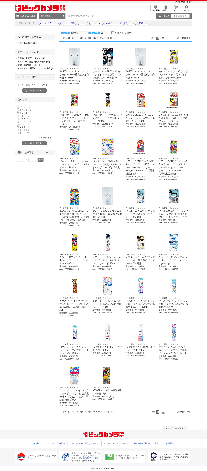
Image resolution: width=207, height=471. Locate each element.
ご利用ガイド (166, 9)
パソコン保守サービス (49, 23)
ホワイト (25, 110)
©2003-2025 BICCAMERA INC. (103, 468)
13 (107, 38)
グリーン (25, 121)
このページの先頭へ (175, 428)
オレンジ (24, 132)
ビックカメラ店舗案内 (54, 443)
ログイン (186, 9)
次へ (112, 38)
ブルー (24, 118)
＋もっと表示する (44, 138)
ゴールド (24, 130)
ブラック (24, 107)
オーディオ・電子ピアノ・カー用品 (35, 68)
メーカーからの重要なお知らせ (84, 443)
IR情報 (189, 2)
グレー (23, 113)
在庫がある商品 (27, 43)
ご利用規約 (180, 2)
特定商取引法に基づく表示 (146, 443)
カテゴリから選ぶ (28, 16)
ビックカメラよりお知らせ (116, 443)
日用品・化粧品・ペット (31, 58)
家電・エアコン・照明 (29, 65)
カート (176, 9)
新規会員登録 (155, 9)
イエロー (24, 127)
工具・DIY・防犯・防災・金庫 (33, 61)
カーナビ (131, 23)
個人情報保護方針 (86, 458)
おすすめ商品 (69, 23)
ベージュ (24, 124)
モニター (83, 23)
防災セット (144, 23)
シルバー (24, 116)
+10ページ (97, 38)
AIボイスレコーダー (114, 23)
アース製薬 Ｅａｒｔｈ (33, 84)
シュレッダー (96, 23)
